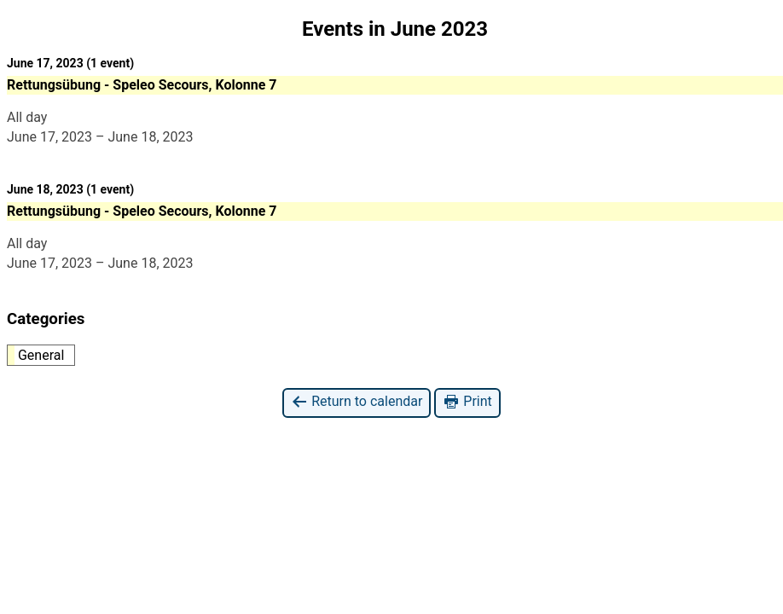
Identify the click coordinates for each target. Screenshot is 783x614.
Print (467, 402)
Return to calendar (356, 402)
